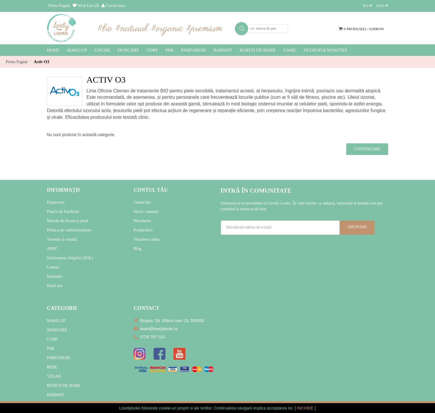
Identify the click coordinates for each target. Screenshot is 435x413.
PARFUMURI (58, 358)
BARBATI (55, 395)
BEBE (52, 367)
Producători (143, 230)
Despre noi (55, 202)
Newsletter (142, 221)
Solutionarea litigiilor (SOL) (70, 258)
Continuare (367, 149)
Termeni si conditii (62, 239)
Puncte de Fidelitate (63, 211)
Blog (137, 248)
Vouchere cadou (147, 239)
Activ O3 (41, 62)
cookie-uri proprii (174, 408)
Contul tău (142, 202)
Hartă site (54, 286)
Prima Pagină (16, 62)
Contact (53, 267)
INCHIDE (305, 408)
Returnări (54, 276)
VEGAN (54, 376)
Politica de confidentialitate (69, 230)
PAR (50, 348)
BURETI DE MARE (64, 385)
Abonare (357, 227)
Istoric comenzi (146, 211)
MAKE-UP (56, 321)
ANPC (52, 248)
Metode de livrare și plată (67, 221)
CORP (52, 339)
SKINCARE (57, 330)
